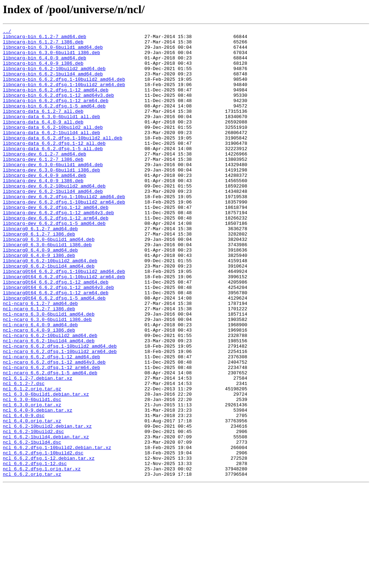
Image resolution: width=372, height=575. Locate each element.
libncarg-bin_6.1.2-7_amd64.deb (44, 38)
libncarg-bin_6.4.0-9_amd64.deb (44, 64)
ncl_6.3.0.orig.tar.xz (32, 480)
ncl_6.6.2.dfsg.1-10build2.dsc (43, 538)
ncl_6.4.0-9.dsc (23, 493)
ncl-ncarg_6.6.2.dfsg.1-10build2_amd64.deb (60, 410)
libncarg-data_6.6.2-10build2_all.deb (53, 147)
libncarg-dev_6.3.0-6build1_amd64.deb (53, 192)
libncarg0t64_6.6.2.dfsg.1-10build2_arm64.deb (64, 326)
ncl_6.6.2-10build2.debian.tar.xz (47, 506)
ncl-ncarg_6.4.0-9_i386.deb (39, 390)
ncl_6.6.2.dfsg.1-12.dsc (35, 551)
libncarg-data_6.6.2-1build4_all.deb (51, 154)
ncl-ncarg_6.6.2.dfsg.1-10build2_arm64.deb (60, 416)
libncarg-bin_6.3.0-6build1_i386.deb (51, 57)
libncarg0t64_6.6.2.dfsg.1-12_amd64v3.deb (58, 339)
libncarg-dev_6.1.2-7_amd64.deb (44, 179)
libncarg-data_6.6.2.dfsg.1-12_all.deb (54, 166)
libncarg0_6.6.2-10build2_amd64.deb (50, 307)
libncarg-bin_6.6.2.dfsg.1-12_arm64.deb (55, 115)
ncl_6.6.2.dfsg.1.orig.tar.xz (41, 557)
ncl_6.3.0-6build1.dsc (32, 474)
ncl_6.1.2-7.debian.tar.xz (37, 448)
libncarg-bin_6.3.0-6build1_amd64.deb (53, 51)
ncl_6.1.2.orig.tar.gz (32, 461)
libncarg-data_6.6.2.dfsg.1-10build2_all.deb (62, 160)
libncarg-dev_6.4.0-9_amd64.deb (44, 205)
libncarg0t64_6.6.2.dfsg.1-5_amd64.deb (54, 352)
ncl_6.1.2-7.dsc (23, 455)
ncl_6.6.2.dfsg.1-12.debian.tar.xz (48, 544)
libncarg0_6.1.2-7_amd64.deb (40, 269)
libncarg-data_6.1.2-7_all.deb (43, 128)
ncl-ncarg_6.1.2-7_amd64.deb (40, 358)
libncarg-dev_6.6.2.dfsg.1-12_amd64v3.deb (58, 250)
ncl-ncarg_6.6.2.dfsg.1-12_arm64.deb (51, 435)
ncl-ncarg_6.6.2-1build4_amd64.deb (48, 403)
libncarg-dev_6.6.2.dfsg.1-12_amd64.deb (55, 243)
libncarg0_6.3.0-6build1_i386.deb (47, 288)
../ (7, 32)
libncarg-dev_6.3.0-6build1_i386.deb (51, 198)
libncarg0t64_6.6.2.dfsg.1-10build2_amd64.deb (64, 320)
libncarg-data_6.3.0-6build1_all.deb (51, 134)
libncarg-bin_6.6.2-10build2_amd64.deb (54, 77)
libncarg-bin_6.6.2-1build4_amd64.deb (53, 83)
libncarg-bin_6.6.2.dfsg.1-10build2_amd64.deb (64, 89)
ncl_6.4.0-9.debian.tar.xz (37, 487)
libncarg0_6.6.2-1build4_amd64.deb (48, 314)
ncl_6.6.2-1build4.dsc (32, 525)
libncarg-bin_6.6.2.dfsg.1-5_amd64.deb (54, 121)
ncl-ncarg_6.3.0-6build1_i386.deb (47, 378)
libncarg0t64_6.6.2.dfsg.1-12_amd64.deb (55, 333)
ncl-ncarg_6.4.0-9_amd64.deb (40, 384)
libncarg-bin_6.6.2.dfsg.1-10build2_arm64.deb (64, 96)
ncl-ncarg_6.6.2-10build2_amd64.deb (50, 397)
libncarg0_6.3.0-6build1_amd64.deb (48, 282)
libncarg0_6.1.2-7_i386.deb (39, 275)
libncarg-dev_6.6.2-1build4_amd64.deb (53, 224)
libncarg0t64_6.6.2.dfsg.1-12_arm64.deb (55, 346)
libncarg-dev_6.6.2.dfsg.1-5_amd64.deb (54, 262)
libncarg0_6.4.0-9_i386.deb (39, 301)
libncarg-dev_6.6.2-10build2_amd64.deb (54, 218)
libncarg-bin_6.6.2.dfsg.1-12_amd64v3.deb (58, 109)
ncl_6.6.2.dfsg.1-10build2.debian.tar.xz (57, 531)
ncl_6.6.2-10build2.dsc (33, 512)
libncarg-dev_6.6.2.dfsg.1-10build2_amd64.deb (64, 230)
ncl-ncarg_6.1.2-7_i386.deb (39, 365)
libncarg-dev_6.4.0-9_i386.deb (43, 211)
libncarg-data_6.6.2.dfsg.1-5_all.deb (53, 173)
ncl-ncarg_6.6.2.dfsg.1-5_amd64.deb (50, 442)
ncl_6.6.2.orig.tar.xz (32, 563)
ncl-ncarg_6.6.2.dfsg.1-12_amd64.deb (51, 423)
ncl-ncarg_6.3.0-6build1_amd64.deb (48, 371)
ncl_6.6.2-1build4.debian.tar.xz (46, 519)
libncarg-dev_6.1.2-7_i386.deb (43, 186)
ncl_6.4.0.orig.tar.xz (32, 499)
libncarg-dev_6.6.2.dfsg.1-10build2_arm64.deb (64, 237)
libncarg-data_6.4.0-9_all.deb (43, 141)
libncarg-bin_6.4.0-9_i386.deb (43, 70)
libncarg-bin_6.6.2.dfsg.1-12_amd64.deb (55, 102)
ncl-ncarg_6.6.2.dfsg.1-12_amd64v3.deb (54, 429)
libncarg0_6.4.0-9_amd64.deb (40, 294)
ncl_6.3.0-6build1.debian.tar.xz (46, 467)
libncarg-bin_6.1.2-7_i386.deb (43, 45)
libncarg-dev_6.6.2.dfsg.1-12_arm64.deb (55, 256)
